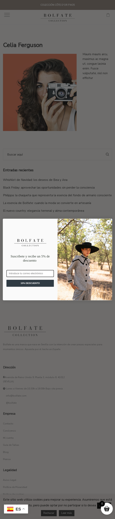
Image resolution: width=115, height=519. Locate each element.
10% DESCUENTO (30, 283)
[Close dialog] (108, 222)
